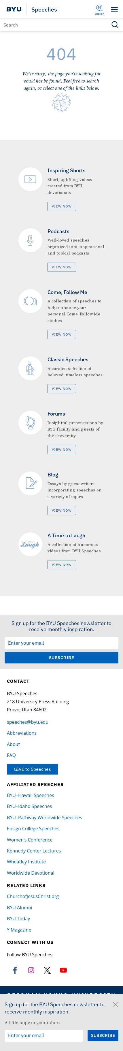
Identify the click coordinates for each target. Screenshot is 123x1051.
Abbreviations (22, 733)
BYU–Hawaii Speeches (30, 795)
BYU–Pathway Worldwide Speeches (44, 817)
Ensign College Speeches (33, 828)
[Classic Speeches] (62, 375)
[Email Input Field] (61, 643)
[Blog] (62, 493)
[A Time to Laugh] (62, 551)
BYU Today (18, 918)
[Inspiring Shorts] (62, 189)
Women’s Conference (29, 839)
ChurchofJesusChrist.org (33, 896)
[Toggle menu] (114, 9)
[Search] (61, 25)
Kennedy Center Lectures (34, 850)
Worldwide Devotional (30, 873)
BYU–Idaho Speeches (29, 806)
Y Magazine (19, 929)
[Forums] (62, 432)
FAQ (11, 755)
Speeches (44, 9)
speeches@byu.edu (27, 722)
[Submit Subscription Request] (61, 657)
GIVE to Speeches (32, 769)
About (13, 744)
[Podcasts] (62, 250)
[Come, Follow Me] (62, 314)
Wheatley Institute (26, 861)
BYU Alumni (19, 907)
